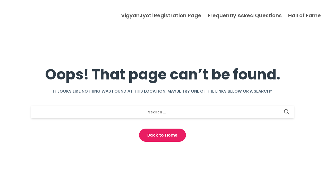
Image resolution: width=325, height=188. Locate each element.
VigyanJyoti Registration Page (161, 15)
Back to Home (162, 135)
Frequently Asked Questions (245, 15)
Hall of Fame (304, 15)
